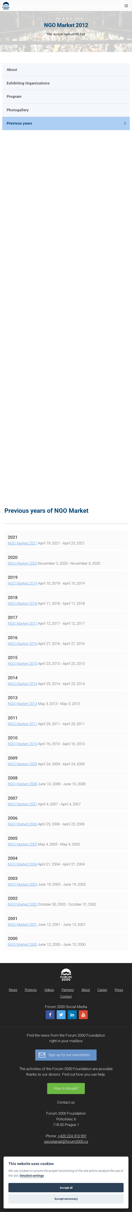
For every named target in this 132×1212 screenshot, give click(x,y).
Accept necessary (66, 1198)
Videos (49, 990)
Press (119, 990)
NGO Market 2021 (22, 543)
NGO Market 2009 (22, 764)
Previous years (19, 123)
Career (102, 990)
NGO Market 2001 (22, 924)
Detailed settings (32, 1176)
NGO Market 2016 (22, 643)
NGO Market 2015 (22, 663)
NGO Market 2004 (22, 864)
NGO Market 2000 (22, 944)
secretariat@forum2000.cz (66, 1141)
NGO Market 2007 (22, 804)
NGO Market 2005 (22, 844)
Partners (68, 990)
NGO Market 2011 (22, 724)
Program (14, 96)
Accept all (66, 1187)
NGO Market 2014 (22, 683)
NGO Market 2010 (22, 744)
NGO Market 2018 (22, 603)
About (12, 69)
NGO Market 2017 (22, 623)
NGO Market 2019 (22, 583)
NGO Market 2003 (22, 884)
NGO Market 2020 (22, 563)
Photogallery (18, 110)
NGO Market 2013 (22, 703)
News (13, 990)
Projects (31, 990)
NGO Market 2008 (22, 784)
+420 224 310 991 (72, 1136)
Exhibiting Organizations (28, 83)
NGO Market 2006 (22, 824)
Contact (66, 997)
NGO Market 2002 (22, 904)
